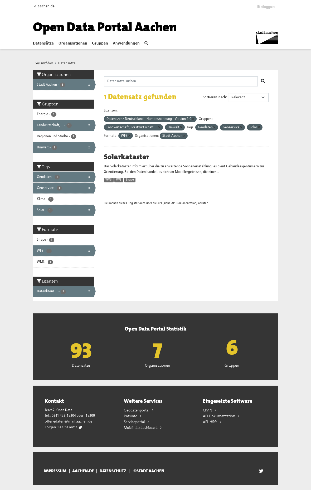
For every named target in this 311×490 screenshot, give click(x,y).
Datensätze (43, 43)
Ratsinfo (131, 416)
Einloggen (266, 6)
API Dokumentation (219, 416)
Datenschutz (113, 471)
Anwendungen (126, 43)
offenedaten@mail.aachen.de (68, 421)
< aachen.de (44, 6)
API (160, 203)
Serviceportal (135, 421)
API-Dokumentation (183, 203)
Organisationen (73, 43)
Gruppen (100, 43)
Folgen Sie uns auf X (63, 427)
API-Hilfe (210, 421)
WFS (119, 179)
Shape (130, 179)
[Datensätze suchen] (181, 81)
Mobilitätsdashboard (141, 427)
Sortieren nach (214, 97)
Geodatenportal (137, 410)
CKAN (208, 410)
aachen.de (83, 471)
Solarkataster (126, 157)
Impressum (55, 471)
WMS (108, 179)
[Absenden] (263, 81)
